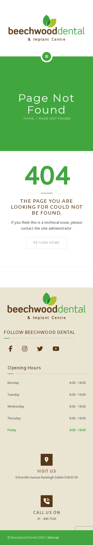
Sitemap (53, 537)
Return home (46, 243)
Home (29, 118)
